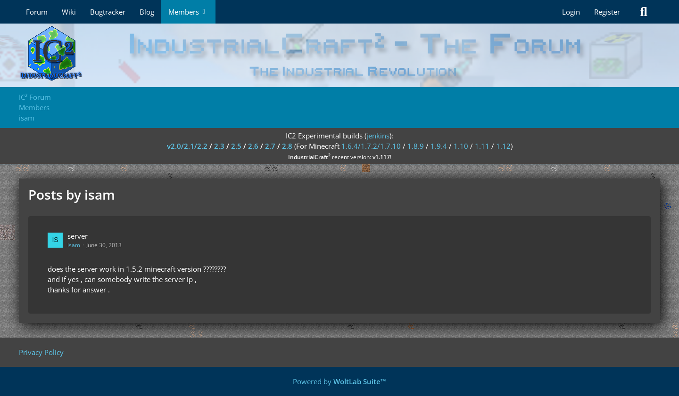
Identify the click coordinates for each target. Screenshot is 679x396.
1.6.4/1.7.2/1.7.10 (371, 146)
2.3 (219, 146)
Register (607, 11)
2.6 (253, 146)
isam (73, 245)
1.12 (503, 146)
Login (571, 11)
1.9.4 (439, 146)
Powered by (339, 381)
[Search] (643, 12)
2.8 (287, 146)
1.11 (482, 146)
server (77, 236)
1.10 (461, 146)
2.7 (270, 146)
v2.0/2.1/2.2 (187, 146)
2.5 (236, 146)
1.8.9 (415, 146)
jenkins (377, 135)
